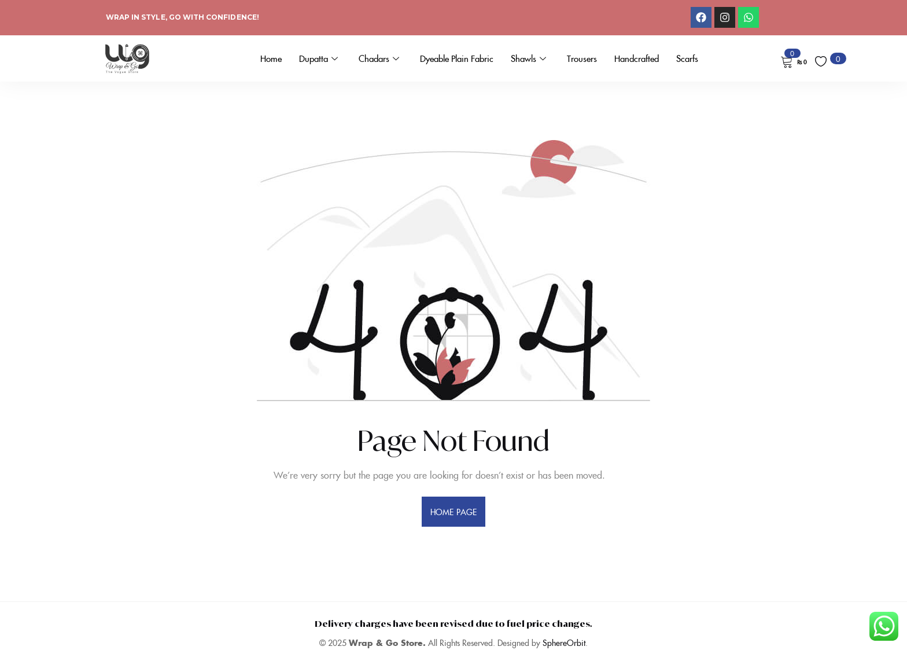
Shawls (528, 58)
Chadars (379, 58)
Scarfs (687, 58)
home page (453, 511)
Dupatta (318, 58)
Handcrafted (636, 58)
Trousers (582, 58)
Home (271, 58)
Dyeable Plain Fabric (456, 58)
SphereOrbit (564, 642)
